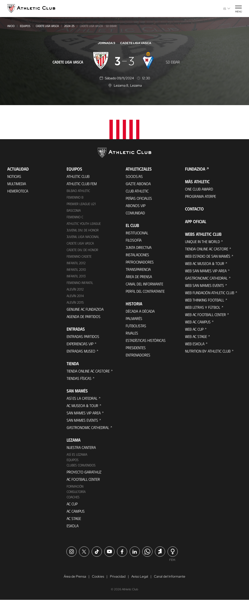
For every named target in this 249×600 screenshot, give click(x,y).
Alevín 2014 (75, 296)
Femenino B (75, 197)
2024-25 (69, 25)
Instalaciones (137, 254)
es (226, 8)
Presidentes (136, 347)
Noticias (14, 176)
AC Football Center (83, 479)
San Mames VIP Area (84, 412)
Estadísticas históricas (146, 340)
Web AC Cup (194, 329)
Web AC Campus (198, 321)
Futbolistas (136, 325)
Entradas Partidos (83, 336)
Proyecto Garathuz (84, 472)
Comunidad (135, 212)
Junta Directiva (138, 247)
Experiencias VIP (80, 343)
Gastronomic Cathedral (88, 427)
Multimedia (16, 183)
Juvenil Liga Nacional (83, 237)
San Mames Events (82, 420)
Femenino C (75, 217)
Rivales (132, 333)
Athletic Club (78, 176)
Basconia (74, 210)
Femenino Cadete (79, 256)
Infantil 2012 (76, 263)
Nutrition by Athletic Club (208, 351)
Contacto (194, 208)
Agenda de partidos (83, 316)
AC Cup (72, 503)
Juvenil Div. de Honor (83, 230)
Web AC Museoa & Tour (204, 263)
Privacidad (117, 576)
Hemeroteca (17, 191)
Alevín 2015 (75, 302)
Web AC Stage (196, 336)
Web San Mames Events (204, 285)
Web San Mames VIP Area (206, 270)
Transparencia (138, 269)
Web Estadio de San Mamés (207, 256)
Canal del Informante (144, 284)
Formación (75, 486)
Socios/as (134, 176)
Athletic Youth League (84, 223)
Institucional (137, 232)
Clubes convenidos (81, 465)
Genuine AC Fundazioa (85, 309)
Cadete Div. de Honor (82, 250)
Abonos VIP (135, 205)
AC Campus (76, 511)
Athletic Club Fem (82, 183)
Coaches (73, 497)
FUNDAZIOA (195, 169)
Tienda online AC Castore (88, 371)
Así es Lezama (77, 454)
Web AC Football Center (205, 314)
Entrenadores (138, 355)
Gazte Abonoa (138, 183)
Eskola (73, 525)
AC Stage (74, 518)
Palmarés (134, 318)
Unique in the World (202, 241)
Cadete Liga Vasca (47, 25)
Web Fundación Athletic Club (209, 292)
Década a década (140, 311)
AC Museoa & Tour (82, 405)
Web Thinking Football (204, 300)
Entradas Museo (81, 351)
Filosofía (134, 240)
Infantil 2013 (76, 276)
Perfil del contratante (145, 291)
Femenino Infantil (80, 283)
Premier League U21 (81, 204)
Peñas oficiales (139, 198)
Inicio (11, 25)
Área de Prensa (139, 276)
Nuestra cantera (81, 447)
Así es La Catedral (82, 398)
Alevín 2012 (75, 289)
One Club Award (199, 189)
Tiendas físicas (79, 378)
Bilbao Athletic (78, 191)
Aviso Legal (139, 576)
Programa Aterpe (200, 196)
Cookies (98, 576)
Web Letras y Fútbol (202, 307)
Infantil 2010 (76, 269)
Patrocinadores (140, 262)
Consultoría (76, 492)
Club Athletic (137, 191)
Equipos (25, 25)
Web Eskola (195, 343)
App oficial (195, 221)
